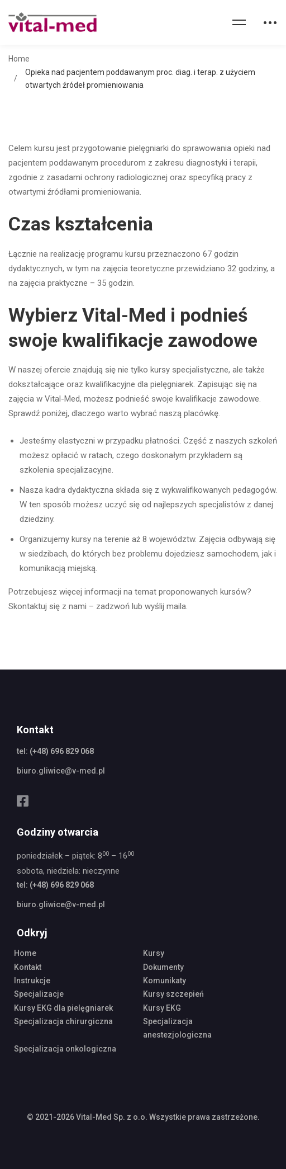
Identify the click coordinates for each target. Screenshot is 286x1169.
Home (19, 58)
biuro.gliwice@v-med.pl (61, 770)
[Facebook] (22, 800)
